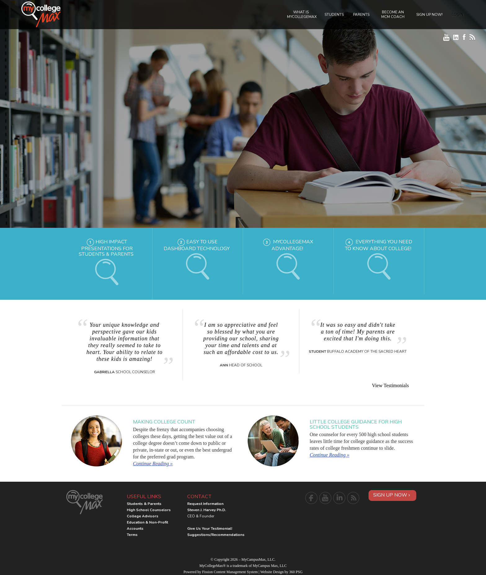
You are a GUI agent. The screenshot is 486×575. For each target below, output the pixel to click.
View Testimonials (390, 385)
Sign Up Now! (429, 14)
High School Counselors (149, 509)
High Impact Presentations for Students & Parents (106, 248)
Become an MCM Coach (392, 14)
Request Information (205, 503)
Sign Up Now (391, 495)
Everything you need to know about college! (378, 245)
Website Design (272, 572)
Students (334, 14)
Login (457, 14)
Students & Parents (144, 503)
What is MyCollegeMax (302, 14)
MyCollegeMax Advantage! (292, 245)
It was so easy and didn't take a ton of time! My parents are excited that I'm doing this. (357, 332)
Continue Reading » (153, 463)
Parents (361, 14)
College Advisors (142, 516)
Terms (132, 534)
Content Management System (236, 572)
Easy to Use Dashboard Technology (197, 245)
